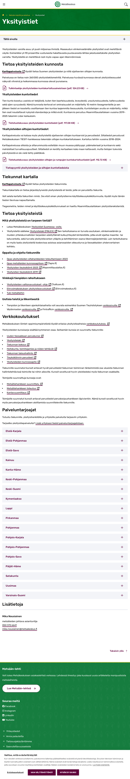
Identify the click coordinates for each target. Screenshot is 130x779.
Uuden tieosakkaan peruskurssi (25, 336)
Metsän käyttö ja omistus (19, 15)
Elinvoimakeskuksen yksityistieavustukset (31, 288)
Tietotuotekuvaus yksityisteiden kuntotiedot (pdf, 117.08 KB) (40, 123)
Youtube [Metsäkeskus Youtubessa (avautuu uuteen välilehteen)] (9, 720)
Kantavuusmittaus (18, 392)
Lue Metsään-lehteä (23, 688)
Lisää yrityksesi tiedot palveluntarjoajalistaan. (60, 423)
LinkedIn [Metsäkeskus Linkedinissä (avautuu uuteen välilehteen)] (9, 715)
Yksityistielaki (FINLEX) (43, 231)
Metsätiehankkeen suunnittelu (25, 384)
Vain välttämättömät (42, 772)
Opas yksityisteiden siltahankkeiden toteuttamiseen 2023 (37, 259)
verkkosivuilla (112, 305)
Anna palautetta (13, 736)
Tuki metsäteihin (15, 293)
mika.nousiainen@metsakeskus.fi (19, 629)
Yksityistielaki (16, 340)
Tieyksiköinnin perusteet (21, 357)
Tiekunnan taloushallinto (22, 353)
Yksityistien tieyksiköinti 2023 (24, 267)
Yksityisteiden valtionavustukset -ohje (29, 284)
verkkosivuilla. (64, 309)
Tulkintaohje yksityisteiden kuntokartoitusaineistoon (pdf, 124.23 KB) (45, 88)
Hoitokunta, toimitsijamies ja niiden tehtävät (32, 349)
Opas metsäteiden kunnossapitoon (27, 263)
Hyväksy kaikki (68, 772)
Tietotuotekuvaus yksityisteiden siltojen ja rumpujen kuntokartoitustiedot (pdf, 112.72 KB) (56, 159)
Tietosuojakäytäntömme (17, 741)
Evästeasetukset (15, 772)
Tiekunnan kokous (18, 344)
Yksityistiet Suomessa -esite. (46, 226)
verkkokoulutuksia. (98, 324)
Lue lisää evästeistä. (101, 765)
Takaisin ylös (119, 651)
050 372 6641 (9, 625)
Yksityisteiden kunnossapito (23, 362)
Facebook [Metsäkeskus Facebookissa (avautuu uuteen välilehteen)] (10, 706)
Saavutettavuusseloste (16, 746)
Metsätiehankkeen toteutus (23, 388)
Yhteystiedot (11, 731)
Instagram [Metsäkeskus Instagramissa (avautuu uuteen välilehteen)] (10, 710)
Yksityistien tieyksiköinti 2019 (24, 272)
